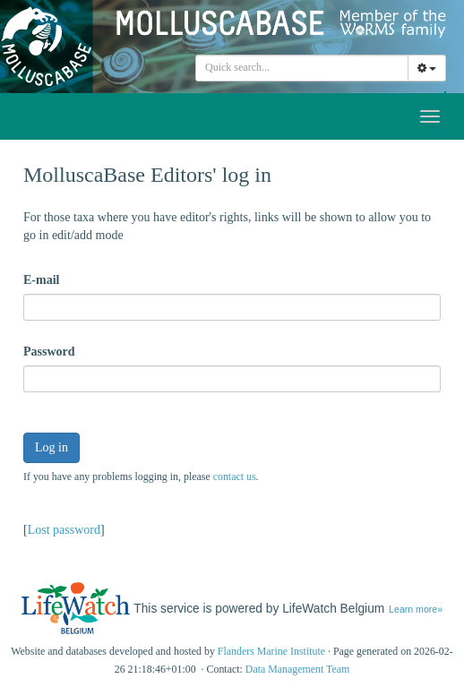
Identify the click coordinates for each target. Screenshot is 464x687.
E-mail (41, 280)
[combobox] (301, 68)
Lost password (64, 530)
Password (49, 351)
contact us (234, 476)
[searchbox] (304, 68)
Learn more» (416, 609)
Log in (51, 447)
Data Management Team (297, 669)
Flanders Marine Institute (271, 651)
